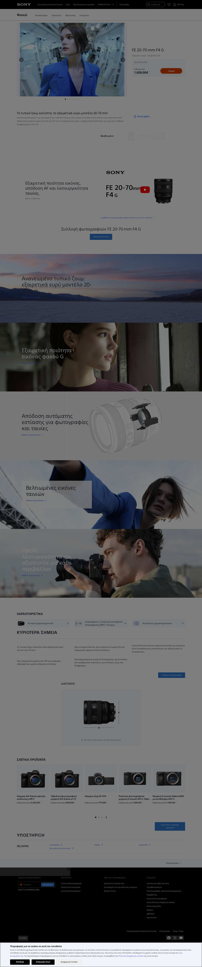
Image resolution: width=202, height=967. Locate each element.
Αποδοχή (20, 962)
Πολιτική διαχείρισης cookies (131, 956)
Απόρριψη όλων (43, 962)
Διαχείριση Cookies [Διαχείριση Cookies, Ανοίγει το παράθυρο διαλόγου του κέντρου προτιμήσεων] (69, 962)
